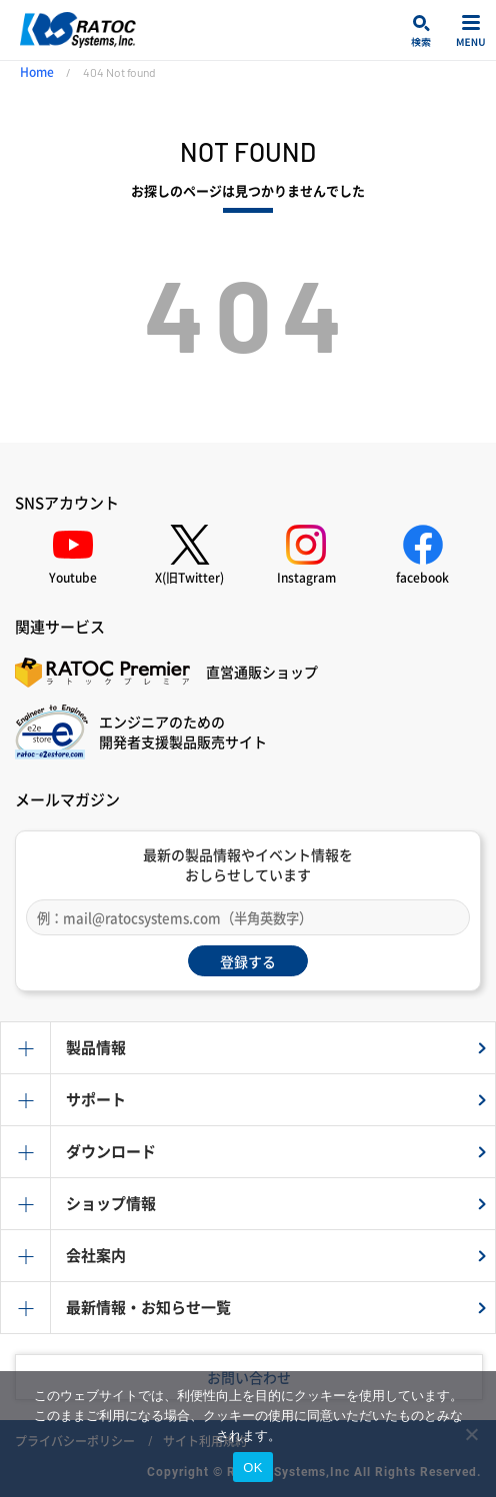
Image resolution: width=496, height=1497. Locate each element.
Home (37, 72)
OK (252, 1467)
